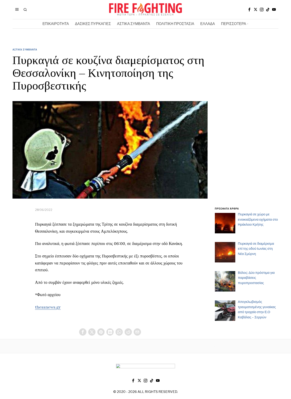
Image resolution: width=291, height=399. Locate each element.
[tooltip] (249, 9)
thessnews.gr (48, 307)
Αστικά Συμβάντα (25, 49)
